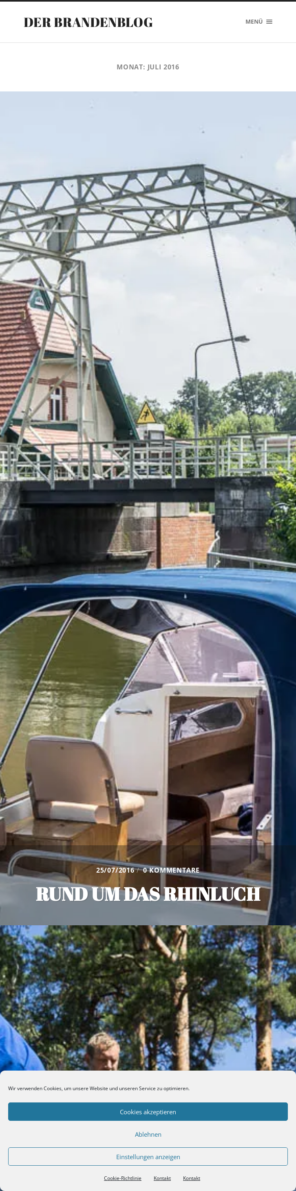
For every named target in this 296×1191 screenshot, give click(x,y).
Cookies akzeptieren (148, 1112)
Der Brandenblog (88, 22)
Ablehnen (148, 1134)
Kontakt (162, 1178)
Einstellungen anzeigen (148, 1157)
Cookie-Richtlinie (122, 1178)
